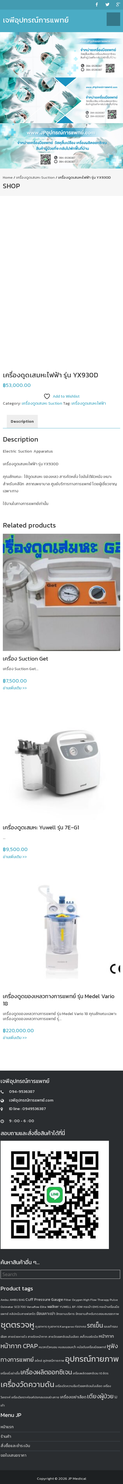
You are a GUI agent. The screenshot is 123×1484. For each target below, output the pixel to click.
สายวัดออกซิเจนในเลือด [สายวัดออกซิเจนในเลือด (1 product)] (63, 1336)
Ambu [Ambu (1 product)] (5, 1299)
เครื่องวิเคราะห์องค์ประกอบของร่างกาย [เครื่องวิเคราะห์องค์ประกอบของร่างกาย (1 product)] (35, 1397)
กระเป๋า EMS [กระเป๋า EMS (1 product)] (91, 1306)
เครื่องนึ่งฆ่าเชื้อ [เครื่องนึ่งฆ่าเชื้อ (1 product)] (10, 1373)
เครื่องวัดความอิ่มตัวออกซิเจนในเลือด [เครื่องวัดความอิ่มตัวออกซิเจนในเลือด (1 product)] (78, 1386)
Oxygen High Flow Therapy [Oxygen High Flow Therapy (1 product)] (90, 1299)
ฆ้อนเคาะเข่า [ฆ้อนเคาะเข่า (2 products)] (45, 1314)
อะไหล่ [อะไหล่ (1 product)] (38, 1360)
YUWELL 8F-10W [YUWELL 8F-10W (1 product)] (71, 1306)
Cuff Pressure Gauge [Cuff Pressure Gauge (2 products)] (44, 1300)
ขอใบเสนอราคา (13, 1455)
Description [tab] (22, 421)
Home (8, 177)
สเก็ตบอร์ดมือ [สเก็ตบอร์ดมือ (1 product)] (89, 1336)
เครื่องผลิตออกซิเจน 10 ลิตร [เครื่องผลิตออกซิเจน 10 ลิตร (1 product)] (90, 1373)
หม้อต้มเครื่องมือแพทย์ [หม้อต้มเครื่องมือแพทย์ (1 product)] (91, 1347)
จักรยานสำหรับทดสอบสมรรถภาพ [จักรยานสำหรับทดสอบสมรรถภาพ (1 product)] (97, 1314)
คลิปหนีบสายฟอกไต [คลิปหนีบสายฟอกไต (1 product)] (22, 1314)
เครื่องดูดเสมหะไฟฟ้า (88, 403)
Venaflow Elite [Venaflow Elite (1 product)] (36, 1306)
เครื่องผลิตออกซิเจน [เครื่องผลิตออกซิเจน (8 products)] (46, 1372)
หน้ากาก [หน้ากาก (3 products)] (106, 1336)
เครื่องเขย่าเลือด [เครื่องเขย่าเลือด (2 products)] (73, 1397)
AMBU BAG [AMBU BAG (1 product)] (17, 1299)
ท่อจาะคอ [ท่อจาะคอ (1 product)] (80, 1326)
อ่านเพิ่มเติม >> (15, 688)
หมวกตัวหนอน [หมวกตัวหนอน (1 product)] (48, 1347)
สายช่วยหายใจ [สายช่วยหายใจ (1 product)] (17, 1336)
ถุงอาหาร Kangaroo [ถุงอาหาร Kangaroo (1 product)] (61, 1326)
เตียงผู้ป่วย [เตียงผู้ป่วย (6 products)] (100, 1396)
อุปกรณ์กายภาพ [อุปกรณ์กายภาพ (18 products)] (92, 1359)
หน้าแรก (7, 1427)
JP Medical (77, 1478)
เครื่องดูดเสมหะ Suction (35, 177)
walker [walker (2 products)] (53, 1307)
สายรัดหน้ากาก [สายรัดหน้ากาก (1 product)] (37, 1336)
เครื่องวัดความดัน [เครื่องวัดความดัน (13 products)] (27, 1384)
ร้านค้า (6, 1436)
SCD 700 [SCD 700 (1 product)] (20, 1306)
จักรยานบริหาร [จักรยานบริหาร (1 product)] (65, 1314)
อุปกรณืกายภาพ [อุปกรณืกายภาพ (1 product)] (53, 1360)
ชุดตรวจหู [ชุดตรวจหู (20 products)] (17, 1325)
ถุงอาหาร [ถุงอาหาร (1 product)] (41, 1326)
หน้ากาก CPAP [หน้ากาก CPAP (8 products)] (19, 1346)
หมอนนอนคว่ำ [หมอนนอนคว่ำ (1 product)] (67, 1347)
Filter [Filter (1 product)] (67, 1299)
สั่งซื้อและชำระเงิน (15, 1446)
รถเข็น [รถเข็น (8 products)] (95, 1325)
